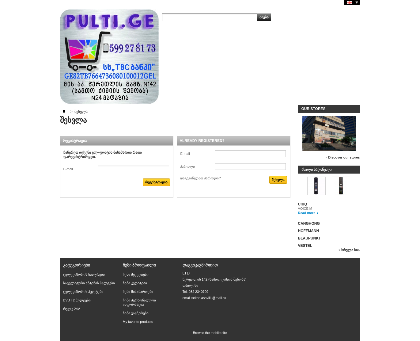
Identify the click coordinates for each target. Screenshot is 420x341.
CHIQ (302, 204)
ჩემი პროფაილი (139, 264)
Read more (307, 213)
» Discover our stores (342, 157)
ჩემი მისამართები (138, 291)
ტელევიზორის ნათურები (84, 274)
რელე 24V (71, 309)
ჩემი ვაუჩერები (136, 313)
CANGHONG (309, 223)
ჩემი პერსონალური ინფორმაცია (139, 302)
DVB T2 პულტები (77, 300)
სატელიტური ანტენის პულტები (89, 283)
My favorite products (138, 322)
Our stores (313, 109)
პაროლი (187, 166)
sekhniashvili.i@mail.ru (208, 298)
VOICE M (305, 208)
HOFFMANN (308, 231)
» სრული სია (349, 250)
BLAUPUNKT (309, 238)
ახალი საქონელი (316, 169)
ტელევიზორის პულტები (83, 291)
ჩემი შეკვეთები (136, 274)
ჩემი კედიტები (135, 283)
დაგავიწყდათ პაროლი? (200, 178)
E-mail (68, 169)
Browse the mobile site (210, 333)
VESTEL (305, 245)
